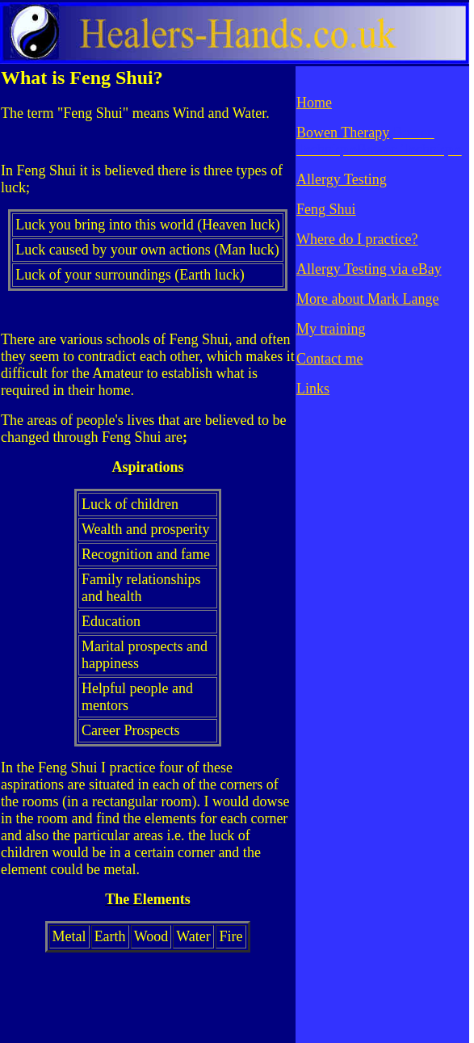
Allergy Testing (341, 179)
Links (312, 389)
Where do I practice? (356, 239)
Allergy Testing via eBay (369, 269)
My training (331, 329)
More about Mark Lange (367, 299)
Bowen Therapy (342, 132)
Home (314, 103)
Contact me (329, 359)
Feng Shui (326, 209)
